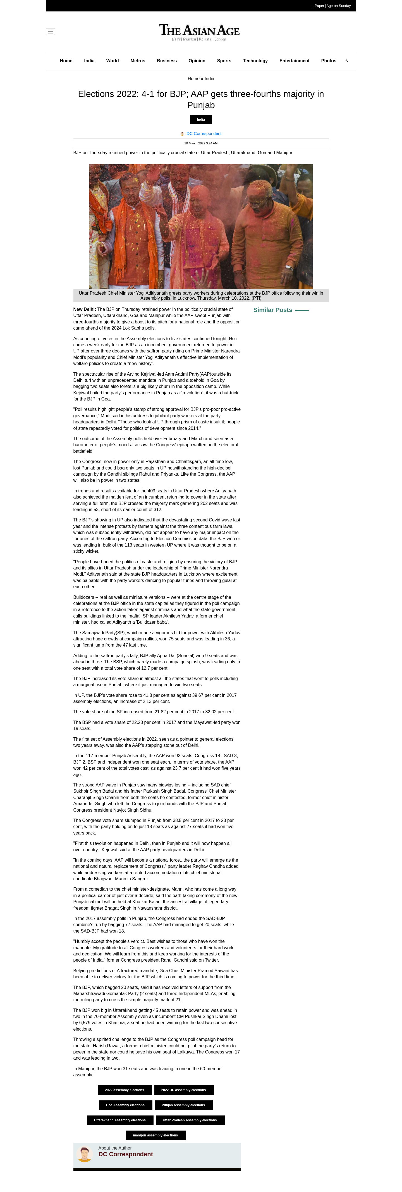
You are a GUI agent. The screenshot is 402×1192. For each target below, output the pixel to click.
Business (167, 60)
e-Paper (318, 6)
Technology (255, 60)
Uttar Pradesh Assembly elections (190, 1120)
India (89, 60)
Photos (328, 60)
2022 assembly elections (125, 1090)
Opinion (196, 60)
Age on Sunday (338, 6)
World (112, 60)
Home (66, 60)
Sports (224, 60)
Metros (138, 60)
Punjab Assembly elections (184, 1105)
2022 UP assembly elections (184, 1090)
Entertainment (294, 60)
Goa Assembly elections (126, 1105)
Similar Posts (272, 309)
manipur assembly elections (156, 1135)
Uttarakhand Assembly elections (120, 1120)
